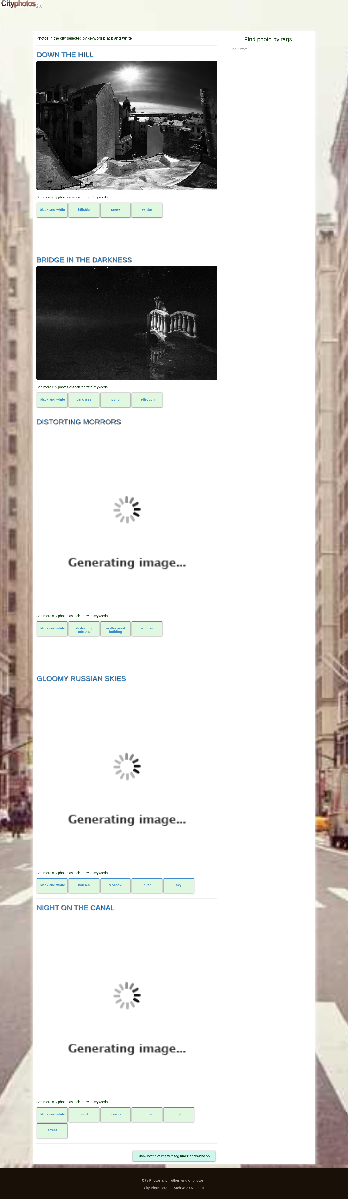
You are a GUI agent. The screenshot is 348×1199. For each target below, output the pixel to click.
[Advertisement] (174, 19)
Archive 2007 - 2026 (189, 1188)
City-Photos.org (155, 1188)
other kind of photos (187, 1180)
